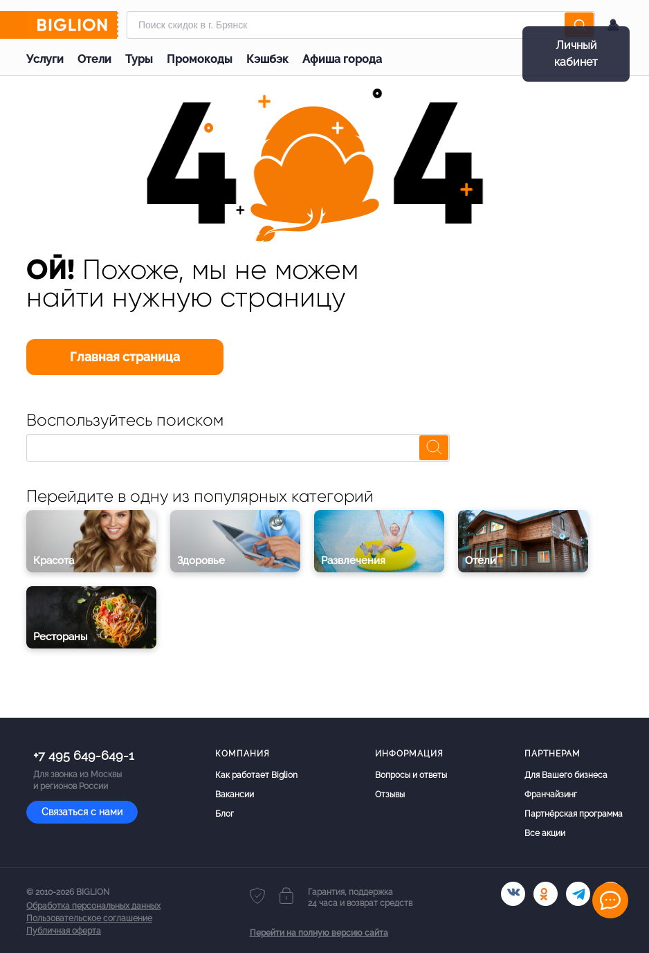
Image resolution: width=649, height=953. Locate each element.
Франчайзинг (550, 794)
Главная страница (125, 357)
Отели (94, 59)
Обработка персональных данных (93, 906)
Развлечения (353, 560)
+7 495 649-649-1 (83, 755)
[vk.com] (513, 894)
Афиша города (342, 59)
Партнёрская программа (573, 814)
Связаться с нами (82, 811)
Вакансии (234, 794)
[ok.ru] (545, 894)
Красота (53, 560)
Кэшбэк (267, 59)
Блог (224, 814)
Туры (139, 59)
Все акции (544, 833)
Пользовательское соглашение (89, 918)
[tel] (578, 894)
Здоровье (201, 560)
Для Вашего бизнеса (565, 775)
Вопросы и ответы (411, 775)
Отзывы (390, 794)
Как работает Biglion (256, 775)
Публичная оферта (63, 931)
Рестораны (60, 636)
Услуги (45, 59)
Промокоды (199, 59)
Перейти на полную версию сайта (319, 933)
